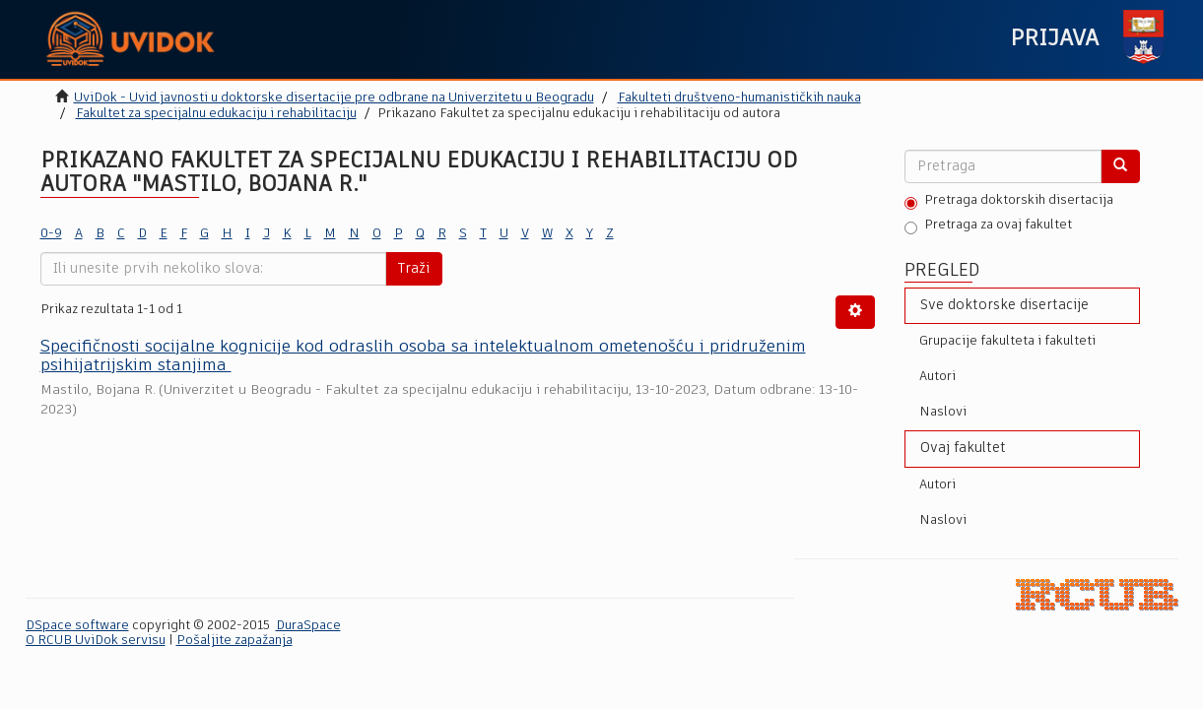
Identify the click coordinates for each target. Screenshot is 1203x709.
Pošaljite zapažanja (234, 640)
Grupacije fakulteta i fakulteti (1007, 341)
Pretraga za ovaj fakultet (988, 226)
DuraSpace (308, 625)
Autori (937, 376)
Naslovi (943, 412)
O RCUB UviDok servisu (96, 640)
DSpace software (77, 625)
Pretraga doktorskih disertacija (1008, 202)
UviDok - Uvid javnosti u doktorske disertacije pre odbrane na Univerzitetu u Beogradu (334, 98)
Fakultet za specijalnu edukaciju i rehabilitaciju (216, 113)
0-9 (51, 233)
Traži (414, 269)
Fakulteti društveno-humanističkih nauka (739, 98)
